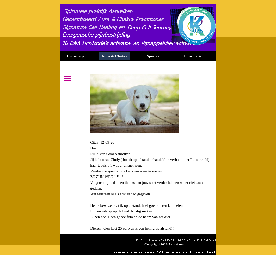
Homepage (75, 56)
